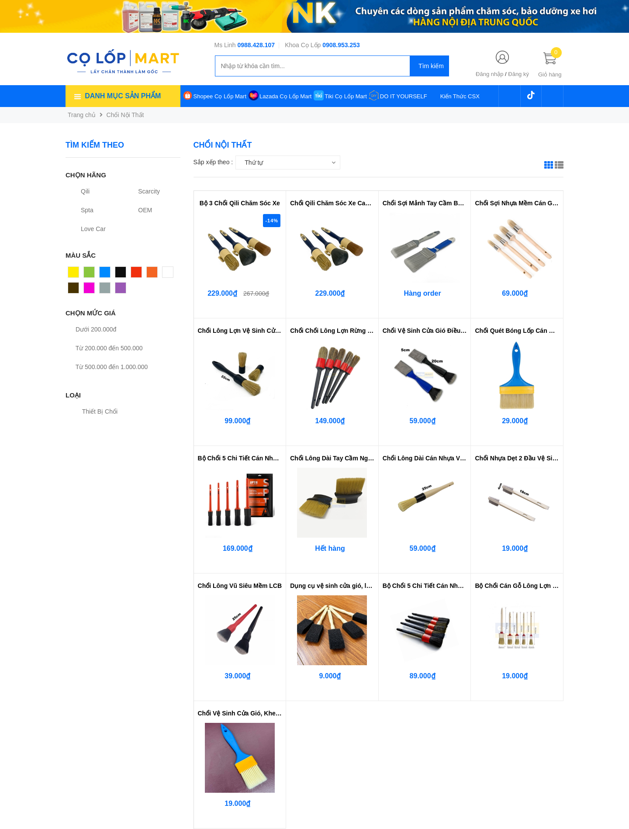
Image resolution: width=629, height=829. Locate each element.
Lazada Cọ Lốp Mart (285, 96)
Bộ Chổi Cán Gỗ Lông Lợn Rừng (517, 585)
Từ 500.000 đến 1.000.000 (107, 366)
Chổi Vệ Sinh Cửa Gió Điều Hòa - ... (425, 330)
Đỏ (135, 274)
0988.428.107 (256, 44)
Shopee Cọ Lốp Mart (220, 96)
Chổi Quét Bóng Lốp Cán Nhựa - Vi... (517, 330)
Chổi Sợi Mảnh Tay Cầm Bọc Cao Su (425, 203)
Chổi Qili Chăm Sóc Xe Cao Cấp (332, 203)
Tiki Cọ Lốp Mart (345, 96)
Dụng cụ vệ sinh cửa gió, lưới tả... (332, 585)
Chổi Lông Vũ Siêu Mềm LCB (240, 585)
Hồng (91, 290)
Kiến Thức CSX (460, 96)
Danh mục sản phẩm (123, 96)
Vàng (75, 274)
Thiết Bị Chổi (95, 411)
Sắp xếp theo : (213, 162)
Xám (106, 290)
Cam (153, 274)
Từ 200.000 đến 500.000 (104, 348)
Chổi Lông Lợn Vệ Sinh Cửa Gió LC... (240, 330)
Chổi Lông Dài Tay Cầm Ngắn (332, 458)
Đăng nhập (489, 74)
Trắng (170, 274)
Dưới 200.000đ (91, 329)
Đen (121, 274)
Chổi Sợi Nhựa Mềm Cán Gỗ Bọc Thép (517, 203)
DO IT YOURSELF (403, 96)
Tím (120, 290)
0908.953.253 (341, 44)
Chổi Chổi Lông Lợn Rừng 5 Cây (332, 330)
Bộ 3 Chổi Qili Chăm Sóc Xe (240, 203)
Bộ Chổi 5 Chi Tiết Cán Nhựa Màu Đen (425, 585)
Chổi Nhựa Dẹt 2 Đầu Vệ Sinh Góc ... (517, 458)
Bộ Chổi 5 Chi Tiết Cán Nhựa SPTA (240, 458)
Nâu (73, 290)
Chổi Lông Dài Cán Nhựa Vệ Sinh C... (425, 458)
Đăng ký (518, 74)
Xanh (91, 274)
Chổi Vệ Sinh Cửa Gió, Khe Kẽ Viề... (240, 713)
